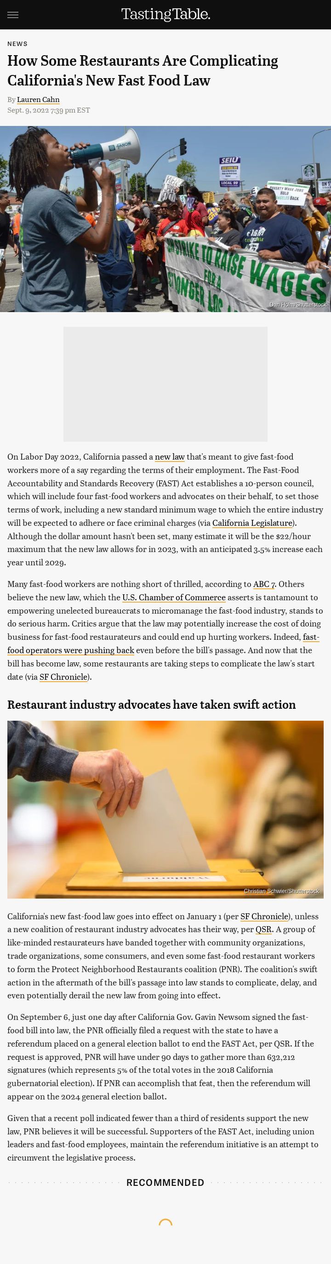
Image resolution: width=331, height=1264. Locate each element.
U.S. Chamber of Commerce (174, 597)
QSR (264, 928)
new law (170, 456)
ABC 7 (263, 583)
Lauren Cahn (38, 99)
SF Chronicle (63, 676)
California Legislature (252, 522)
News (17, 43)
